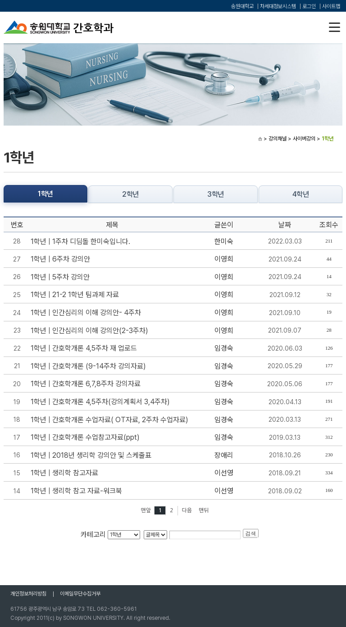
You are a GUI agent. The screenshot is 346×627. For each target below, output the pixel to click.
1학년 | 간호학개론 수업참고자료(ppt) (85, 437)
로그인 (309, 6)
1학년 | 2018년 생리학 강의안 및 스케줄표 (91, 455)
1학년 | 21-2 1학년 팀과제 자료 (75, 294)
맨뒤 (204, 510)
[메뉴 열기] (334, 27)
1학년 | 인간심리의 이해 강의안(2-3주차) (89, 330)
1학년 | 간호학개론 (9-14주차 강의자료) (88, 366)
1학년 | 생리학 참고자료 (64, 473)
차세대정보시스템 (278, 6)
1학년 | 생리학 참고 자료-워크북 (76, 491)
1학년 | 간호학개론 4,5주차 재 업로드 (84, 348)
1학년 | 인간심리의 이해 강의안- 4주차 (86, 312)
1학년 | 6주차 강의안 (60, 259)
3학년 (215, 194)
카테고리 (93, 534)
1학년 (45, 193)
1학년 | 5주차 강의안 (60, 277)
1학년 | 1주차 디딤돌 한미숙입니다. (80, 241)
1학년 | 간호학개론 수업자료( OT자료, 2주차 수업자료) (109, 419)
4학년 (300, 194)
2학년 (130, 194)
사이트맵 (331, 6)
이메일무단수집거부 (80, 594)
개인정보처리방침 (28, 594)
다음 (187, 510)
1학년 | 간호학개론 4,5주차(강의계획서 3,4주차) (100, 401)
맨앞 (146, 510)
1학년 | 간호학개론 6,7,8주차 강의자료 (86, 383)
